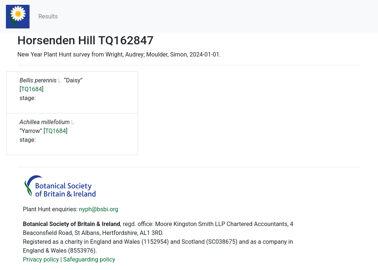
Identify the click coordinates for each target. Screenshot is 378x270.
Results (48, 16)
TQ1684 (31, 89)
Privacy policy (41, 259)
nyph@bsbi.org (98, 209)
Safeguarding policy (89, 259)
